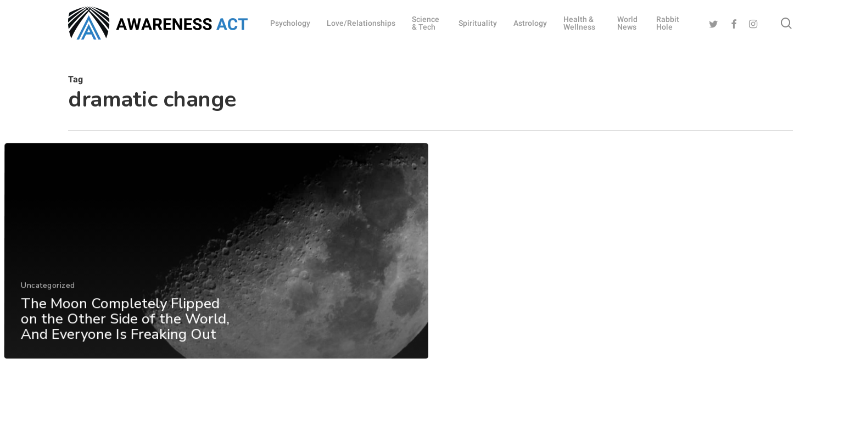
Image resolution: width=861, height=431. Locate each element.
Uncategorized (47, 301)
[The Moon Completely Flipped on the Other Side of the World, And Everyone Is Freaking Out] (215, 267)
